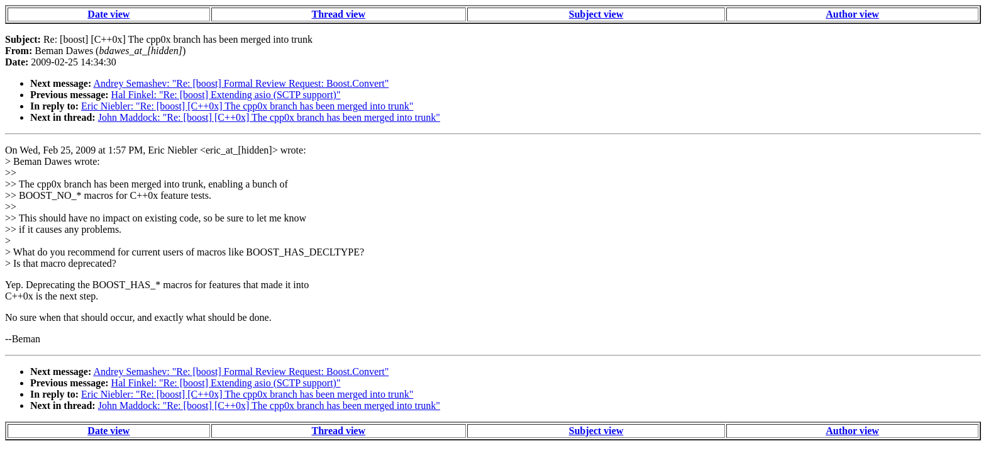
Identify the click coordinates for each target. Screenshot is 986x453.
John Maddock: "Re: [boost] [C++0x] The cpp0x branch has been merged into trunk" (269, 117)
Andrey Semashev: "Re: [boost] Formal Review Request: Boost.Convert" (241, 83)
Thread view (338, 14)
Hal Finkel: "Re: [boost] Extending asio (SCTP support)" (226, 94)
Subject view (596, 14)
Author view (852, 14)
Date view (108, 14)
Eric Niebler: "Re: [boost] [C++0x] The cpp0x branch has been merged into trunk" (247, 106)
